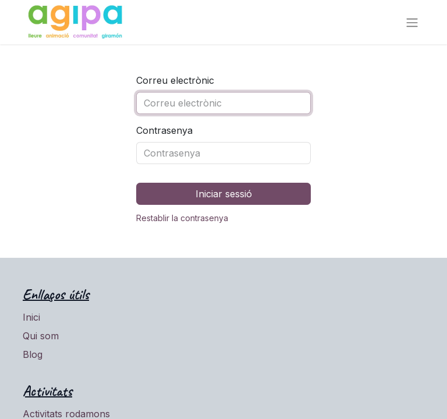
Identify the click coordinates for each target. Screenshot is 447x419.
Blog (32, 354)
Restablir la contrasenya (182, 218)
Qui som (41, 336)
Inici (31, 317)
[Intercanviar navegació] (412, 22)
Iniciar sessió (224, 194)
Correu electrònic (175, 80)
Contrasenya (164, 130)
